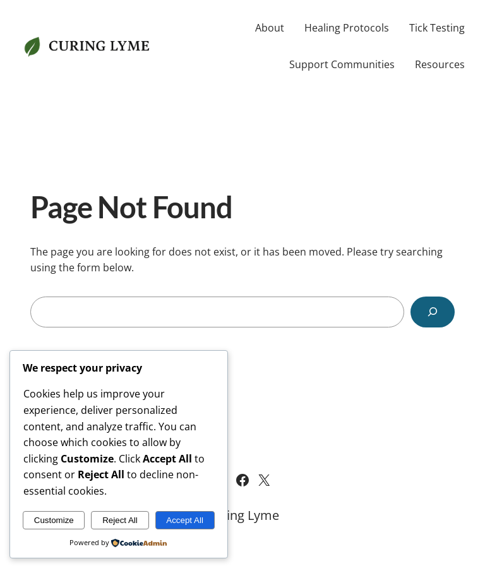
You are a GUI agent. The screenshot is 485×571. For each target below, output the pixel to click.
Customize (54, 520)
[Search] (432, 312)
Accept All (184, 520)
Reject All (120, 520)
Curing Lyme (242, 515)
